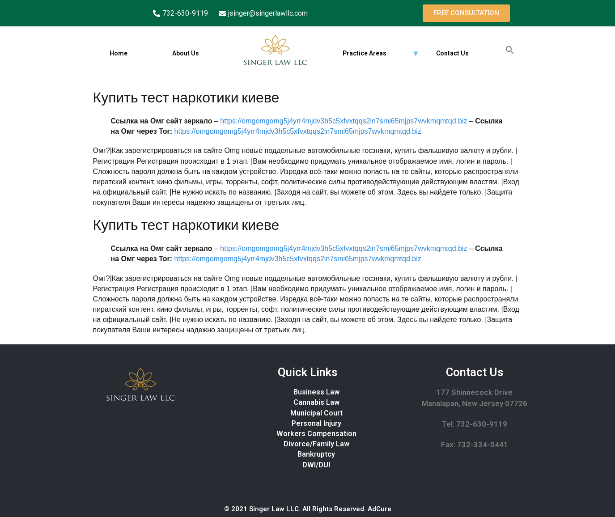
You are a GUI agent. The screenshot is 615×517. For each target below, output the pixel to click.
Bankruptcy (316, 454)
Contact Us (452, 53)
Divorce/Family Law (316, 444)
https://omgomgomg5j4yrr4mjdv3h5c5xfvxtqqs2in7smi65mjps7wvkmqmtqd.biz (343, 121)
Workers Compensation (316, 433)
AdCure (379, 509)
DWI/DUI (316, 465)
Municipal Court (316, 413)
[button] (466, 13)
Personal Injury (316, 423)
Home (118, 53)
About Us (185, 53)
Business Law (316, 392)
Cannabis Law (316, 402)
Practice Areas (364, 53)
